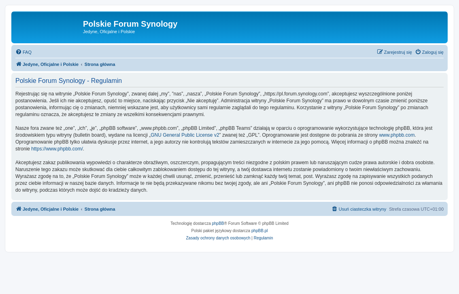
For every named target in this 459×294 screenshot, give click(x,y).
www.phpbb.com (396, 135)
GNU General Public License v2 (185, 135)
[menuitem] (23, 52)
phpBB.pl (259, 230)
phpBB (218, 223)
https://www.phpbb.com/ (57, 149)
